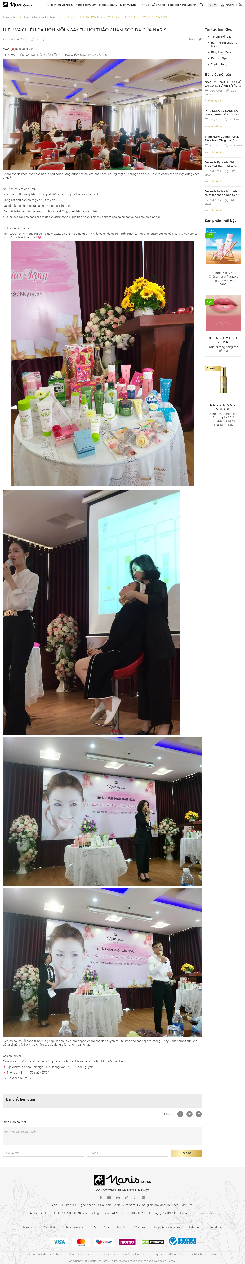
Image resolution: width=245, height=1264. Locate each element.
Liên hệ (194, 1227)
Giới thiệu (50, 1227)
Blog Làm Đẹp (221, 52)
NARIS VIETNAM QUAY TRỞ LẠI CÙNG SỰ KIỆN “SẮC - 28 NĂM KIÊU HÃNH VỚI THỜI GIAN (223, 84)
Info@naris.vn (100, 1213)
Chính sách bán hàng (145, 1254)
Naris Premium (85, 5)
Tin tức (144, 5)
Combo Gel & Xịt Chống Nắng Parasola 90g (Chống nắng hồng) (223, 278)
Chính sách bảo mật (89, 1254)
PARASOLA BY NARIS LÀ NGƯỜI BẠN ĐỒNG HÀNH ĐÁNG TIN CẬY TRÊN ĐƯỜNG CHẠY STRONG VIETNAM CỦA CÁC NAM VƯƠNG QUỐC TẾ (222, 113)
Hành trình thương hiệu (40, 17)
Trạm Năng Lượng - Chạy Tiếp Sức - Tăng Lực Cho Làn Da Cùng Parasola (222, 138)
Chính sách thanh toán (117, 1254)
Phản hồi (186, 1153)
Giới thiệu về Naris (60, 5)
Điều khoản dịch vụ (40, 1254)
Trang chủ (9, 17)
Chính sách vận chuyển (202, 1254)
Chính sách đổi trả (65, 1254)
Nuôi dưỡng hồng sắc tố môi (223, 348)
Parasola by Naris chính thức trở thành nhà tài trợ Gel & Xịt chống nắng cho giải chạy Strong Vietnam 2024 (222, 193)
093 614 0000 (67, 1213)
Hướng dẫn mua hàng (173, 1254)
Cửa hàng (158, 5)
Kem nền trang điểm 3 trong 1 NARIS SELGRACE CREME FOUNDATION (224, 419)
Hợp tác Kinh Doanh (182, 5)
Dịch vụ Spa (128, 5)
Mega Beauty (108, 5)
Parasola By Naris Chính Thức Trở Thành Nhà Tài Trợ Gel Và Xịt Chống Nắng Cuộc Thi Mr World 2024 (223, 164)
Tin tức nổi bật (221, 36)
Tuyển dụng (219, 64)
